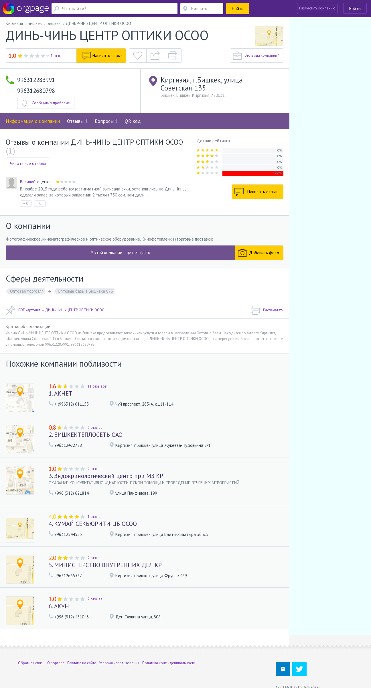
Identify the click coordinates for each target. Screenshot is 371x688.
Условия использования (119, 651)
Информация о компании (33, 121)
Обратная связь (31, 651)
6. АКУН (59, 606)
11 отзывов (97, 386)
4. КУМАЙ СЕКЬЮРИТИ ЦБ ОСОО (93, 524)
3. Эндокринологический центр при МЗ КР (106, 476)
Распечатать (266, 310)
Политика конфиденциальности (168, 651)
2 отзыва (95, 468)
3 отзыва (95, 427)
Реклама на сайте (81, 651)
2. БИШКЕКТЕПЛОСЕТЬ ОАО (86, 435)
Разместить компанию (317, 8)
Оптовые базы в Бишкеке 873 (85, 291)
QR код (133, 121)
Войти (355, 8)
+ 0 (25, 203)
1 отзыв (57, 55)
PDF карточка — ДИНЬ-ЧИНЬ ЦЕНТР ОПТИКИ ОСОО (55, 310)
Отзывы (77, 121)
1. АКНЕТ (60, 393)
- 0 (39, 203)
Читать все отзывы (28, 163)
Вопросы (106, 121)
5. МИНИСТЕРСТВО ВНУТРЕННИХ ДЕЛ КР (105, 565)
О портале (55, 651)
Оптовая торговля (27, 291)
